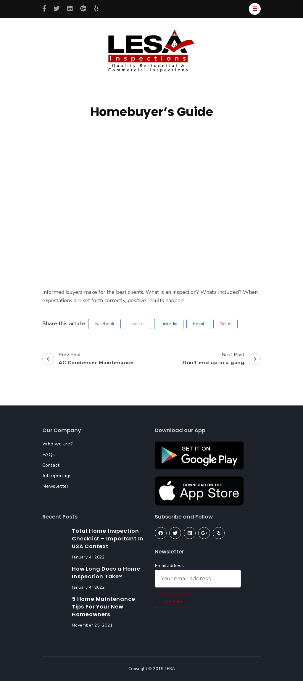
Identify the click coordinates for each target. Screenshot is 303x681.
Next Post (222, 359)
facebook (104, 324)
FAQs (48, 454)
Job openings (57, 475)
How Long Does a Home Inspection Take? (106, 572)
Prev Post (87, 359)
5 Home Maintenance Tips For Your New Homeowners (103, 606)
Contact (51, 465)
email (198, 324)
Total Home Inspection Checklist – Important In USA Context (108, 538)
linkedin (168, 324)
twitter (137, 324)
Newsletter (55, 486)
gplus (225, 324)
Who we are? (57, 444)
